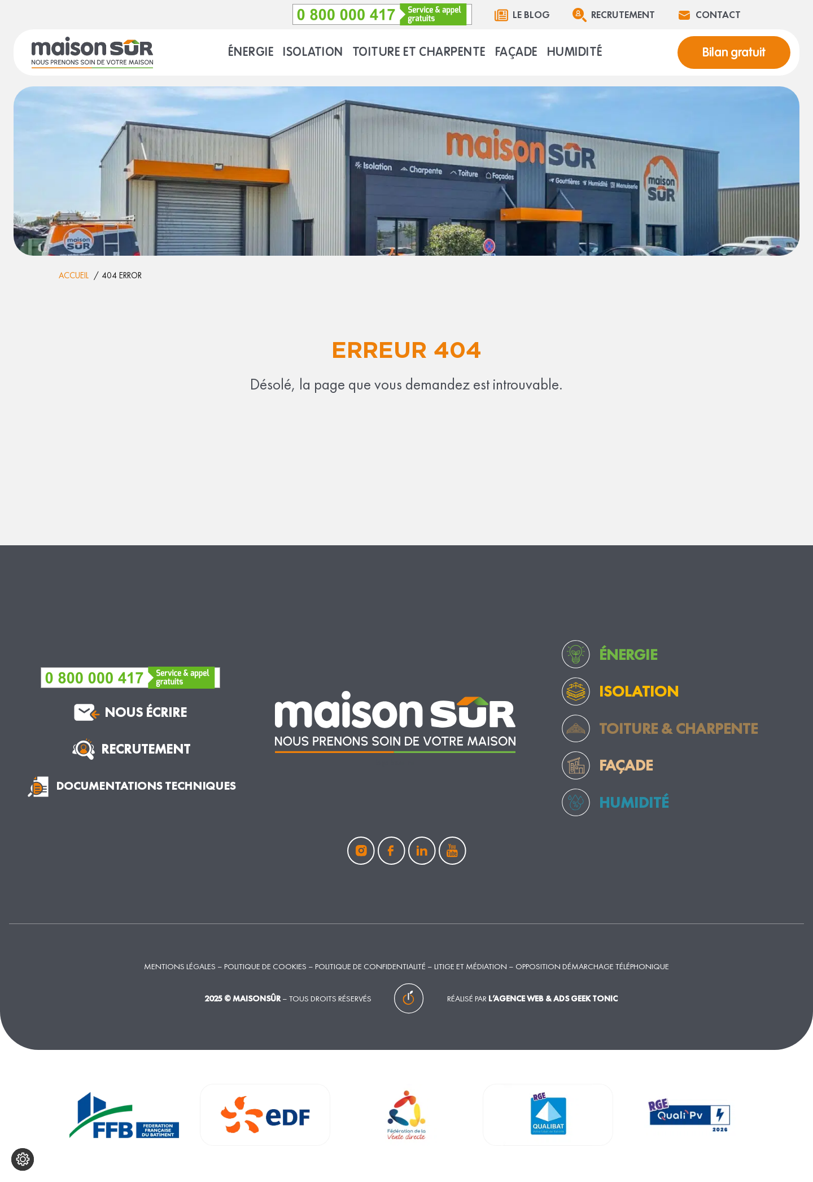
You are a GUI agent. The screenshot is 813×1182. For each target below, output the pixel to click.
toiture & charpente (678, 728)
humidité (633, 802)
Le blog (531, 14)
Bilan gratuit (734, 52)
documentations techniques (130, 786)
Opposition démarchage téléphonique (592, 966)
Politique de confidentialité (370, 966)
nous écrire (130, 712)
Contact (718, 14)
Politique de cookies (265, 966)
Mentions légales (180, 966)
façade (626, 765)
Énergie (628, 654)
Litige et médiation (470, 966)
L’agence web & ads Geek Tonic (553, 998)
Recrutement (623, 14)
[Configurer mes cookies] (22, 1159)
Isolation (639, 691)
